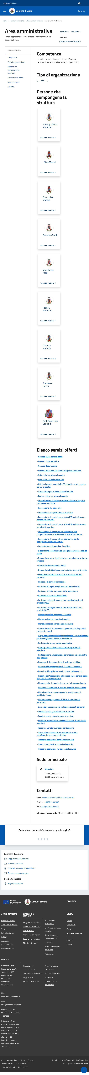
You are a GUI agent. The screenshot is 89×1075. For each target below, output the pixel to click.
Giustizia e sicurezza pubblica (53, 929)
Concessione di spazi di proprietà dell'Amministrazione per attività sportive (61, 526)
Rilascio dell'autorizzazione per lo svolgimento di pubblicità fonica (59, 694)
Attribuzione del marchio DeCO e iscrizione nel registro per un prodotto (61, 485)
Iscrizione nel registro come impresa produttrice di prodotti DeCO (59, 609)
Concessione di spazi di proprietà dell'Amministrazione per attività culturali (61, 518)
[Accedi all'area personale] (79, 3)
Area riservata (21, 1063)
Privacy (22, 1060)
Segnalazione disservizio (32, 973)
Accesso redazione (81, 1063)
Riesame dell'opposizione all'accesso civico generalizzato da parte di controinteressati (62, 677)
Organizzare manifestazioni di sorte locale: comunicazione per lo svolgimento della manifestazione (62, 637)
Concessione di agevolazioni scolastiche (55, 512)
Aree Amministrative (9, 924)
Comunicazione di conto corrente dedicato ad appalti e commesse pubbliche (61, 502)
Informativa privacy (52, 973)
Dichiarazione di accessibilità (51, 983)
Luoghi (69, 940)
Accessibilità (12, 1060)
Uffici (3, 928)
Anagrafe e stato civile (31, 922)
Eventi (69, 944)
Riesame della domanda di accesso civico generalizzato (62, 683)
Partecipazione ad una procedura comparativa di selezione (58, 649)
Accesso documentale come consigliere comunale (59, 470)
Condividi (65, 31)
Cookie (30, 1060)
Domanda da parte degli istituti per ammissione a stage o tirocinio (62, 559)
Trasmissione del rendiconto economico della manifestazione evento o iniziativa (57, 734)
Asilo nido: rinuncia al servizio (51, 479)
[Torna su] (84, 1070)
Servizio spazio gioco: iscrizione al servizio (56, 711)
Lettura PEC (23, 1067)
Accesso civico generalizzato (50, 456)
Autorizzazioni (50, 953)
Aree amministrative (35, 20)
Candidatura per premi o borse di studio (55, 491)
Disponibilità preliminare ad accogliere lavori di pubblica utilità (62, 552)
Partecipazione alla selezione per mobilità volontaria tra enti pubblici (62, 656)
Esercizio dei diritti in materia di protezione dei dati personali (59, 576)
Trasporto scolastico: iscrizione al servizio (56, 739)
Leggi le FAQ (28, 977)
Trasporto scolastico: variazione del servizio (57, 748)
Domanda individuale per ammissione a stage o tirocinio (62, 569)
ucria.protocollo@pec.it (50, 806)
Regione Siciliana (10, 3)
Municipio (49, 768)
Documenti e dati (8, 948)
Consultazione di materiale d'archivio (54, 546)
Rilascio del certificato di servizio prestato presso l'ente (62, 687)
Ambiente (48, 942)
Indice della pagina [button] (14, 50)
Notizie (69, 920)
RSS (3, 1060)
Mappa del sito (7, 1063)
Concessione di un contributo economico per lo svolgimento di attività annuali (58, 540)
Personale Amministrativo (7, 943)
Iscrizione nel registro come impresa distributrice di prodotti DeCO (60, 601)
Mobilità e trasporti (30, 943)
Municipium (67, 1063)
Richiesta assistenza (31, 981)
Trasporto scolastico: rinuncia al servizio (55, 744)
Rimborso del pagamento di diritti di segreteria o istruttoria (58, 701)
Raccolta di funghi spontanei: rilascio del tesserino (60, 666)
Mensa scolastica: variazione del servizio (55, 623)
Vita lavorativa (28, 930)
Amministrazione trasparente (51, 967)
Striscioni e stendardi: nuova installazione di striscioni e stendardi (61, 722)
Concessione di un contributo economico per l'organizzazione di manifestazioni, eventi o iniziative (59, 533)
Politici (4, 937)
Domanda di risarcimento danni (52, 565)
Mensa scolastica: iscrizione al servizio (54, 614)
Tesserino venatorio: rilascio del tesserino (56, 727)
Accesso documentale (47, 465)
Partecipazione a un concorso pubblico (55, 642)
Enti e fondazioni (7, 933)
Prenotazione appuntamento (29, 967)
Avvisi (69, 928)
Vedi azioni (76, 31)
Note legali (49, 977)
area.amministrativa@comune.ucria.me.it (58, 797)
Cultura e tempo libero (31, 926)
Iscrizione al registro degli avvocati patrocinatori (59, 586)
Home (5, 20)
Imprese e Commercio (31, 934)
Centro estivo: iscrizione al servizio (53, 496)
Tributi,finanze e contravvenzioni (51, 937)
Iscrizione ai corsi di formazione (52, 581)
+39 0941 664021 (52, 801)
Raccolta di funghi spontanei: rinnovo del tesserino (60, 671)
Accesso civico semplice (48, 461)
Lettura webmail (8, 1067)
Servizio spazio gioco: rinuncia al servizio (55, 716)
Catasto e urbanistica (31, 939)
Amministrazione (17, 20)
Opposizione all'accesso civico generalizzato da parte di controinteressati (61, 630)
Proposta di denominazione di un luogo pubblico (59, 662)
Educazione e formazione (50, 922)
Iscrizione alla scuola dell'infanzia (52, 595)
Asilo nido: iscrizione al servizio (51, 475)
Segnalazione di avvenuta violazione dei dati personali (61, 706)
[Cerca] (84, 11)
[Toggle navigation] (4, 10)
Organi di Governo (8, 920)
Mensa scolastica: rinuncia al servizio (54, 619)
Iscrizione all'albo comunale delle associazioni (58, 590)
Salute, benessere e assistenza (52, 948)
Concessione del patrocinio (50, 507)
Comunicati (71, 924)
